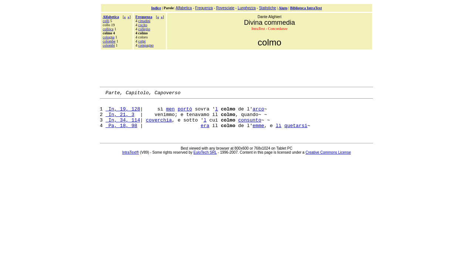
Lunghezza (247, 8)
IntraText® (130, 159)
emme (258, 132)
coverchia (159, 125)
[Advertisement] (236, 67)
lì (279, 132)
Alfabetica (184, 8)
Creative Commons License (328, 159)
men (170, 112)
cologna (109, 37)
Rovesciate (225, 8)
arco (258, 112)
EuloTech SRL (205, 159)
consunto (249, 125)
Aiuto (283, 8)
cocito (142, 25)
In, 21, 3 (120, 118)
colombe (109, 41)
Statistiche (267, 8)
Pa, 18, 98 (121, 132)
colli (106, 21)
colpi (142, 41)
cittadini (144, 21)
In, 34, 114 (123, 125)
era (205, 132)
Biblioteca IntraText (306, 8)
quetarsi (295, 132)
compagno (146, 45)
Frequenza (204, 8)
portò (185, 112)
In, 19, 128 (123, 112)
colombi (109, 45)
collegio (144, 29)
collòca (108, 29)
